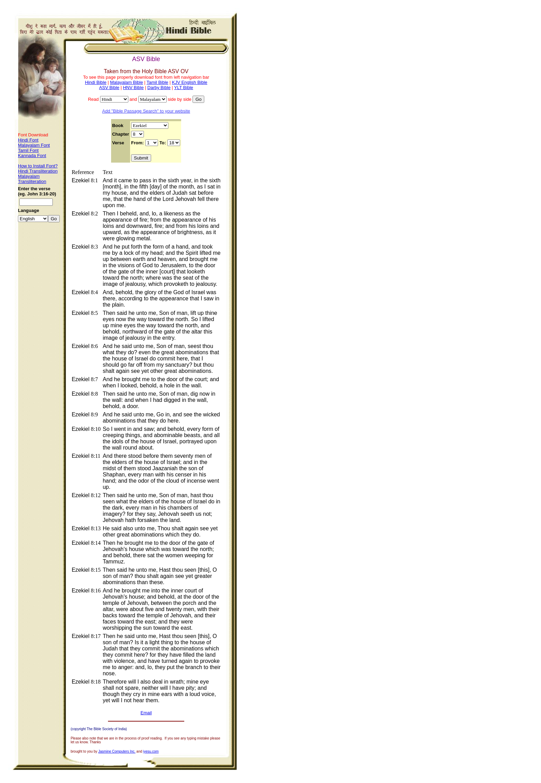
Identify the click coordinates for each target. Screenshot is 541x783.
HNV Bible (133, 87)
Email (146, 712)
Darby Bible (158, 87)
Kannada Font (32, 155)
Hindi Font (28, 140)
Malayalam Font (34, 145)
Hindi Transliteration (38, 171)
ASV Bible (109, 87)
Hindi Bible (95, 82)
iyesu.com (151, 751)
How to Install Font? (38, 165)
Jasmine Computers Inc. (117, 751)
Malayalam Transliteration (32, 179)
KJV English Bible (189, 82)
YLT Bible (183, 87)
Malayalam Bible (126, 82)
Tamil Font (28, 150)
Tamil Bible (157, 82)
